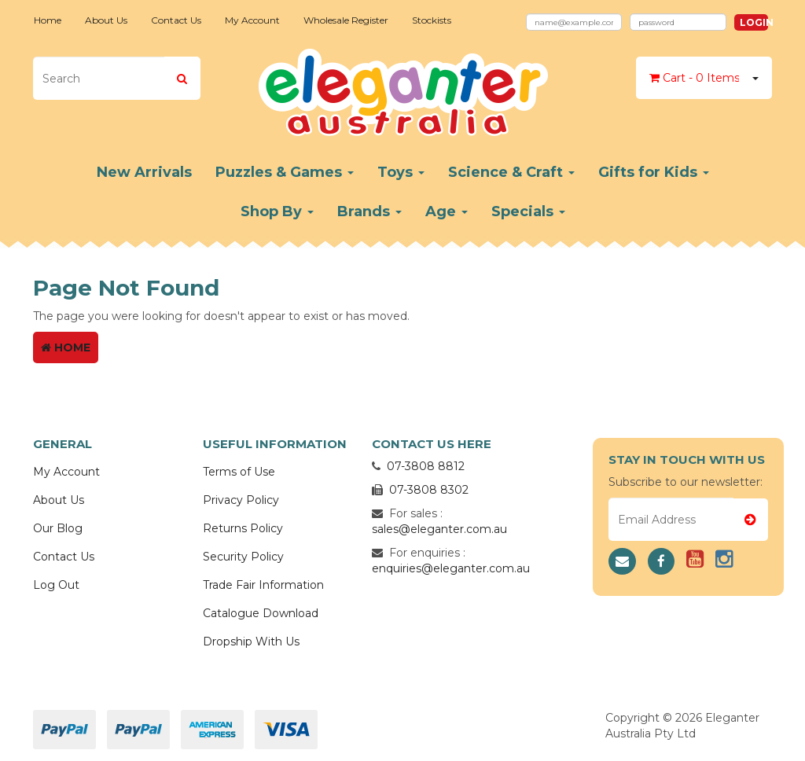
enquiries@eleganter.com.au (451, 568)
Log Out (56, 585)
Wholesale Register (345, 20)
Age (446, 211)
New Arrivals (144, 172)
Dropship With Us (251, 641)
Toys (401, 172)
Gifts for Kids (653, 172)
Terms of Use (239, 472)
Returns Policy (243, 528)
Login (754, 22)
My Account (252, 20)
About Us (106, 20)
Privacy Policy (241, 500)
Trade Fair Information (263, 585)
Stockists (431, 20)
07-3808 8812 (426, 466)
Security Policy (243, 557)
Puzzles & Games (284, 172)
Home (47, 20)
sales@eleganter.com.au (439, 529)
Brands (369, 211)
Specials (528, 211)
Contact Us (176, 20)
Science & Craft (511, 172)
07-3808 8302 (429, 490)
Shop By (277, 211)
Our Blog (58, 528)
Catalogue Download (260, 613)
